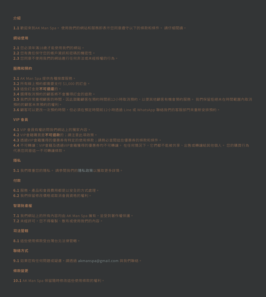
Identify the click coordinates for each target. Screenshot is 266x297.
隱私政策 (85, 170)
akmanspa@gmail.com (98, 260)
